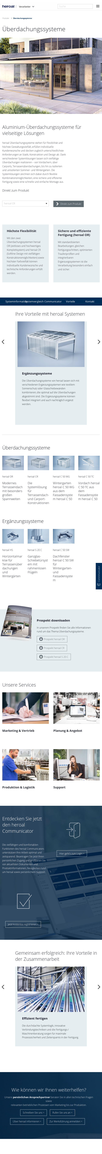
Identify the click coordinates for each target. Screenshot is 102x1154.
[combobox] (75, 6)
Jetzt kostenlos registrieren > (23, 918)
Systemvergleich (32, 301)
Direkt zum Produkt (68, 204)
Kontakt (89, 301)
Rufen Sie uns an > (62, 1107)
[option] (51, 373)
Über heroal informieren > (27, 1116)
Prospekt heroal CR (51, 641)
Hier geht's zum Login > (71, 847)
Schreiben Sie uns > (33, 1107)
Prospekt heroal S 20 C (53, 650)
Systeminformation (13, 301)
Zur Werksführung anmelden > (65, 1116)
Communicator (52, 301)
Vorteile (70, 301)
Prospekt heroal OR (52, 632)
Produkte (5, 18)
